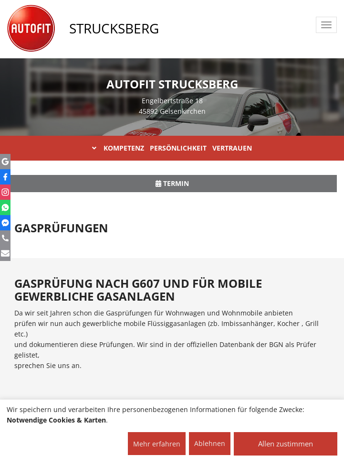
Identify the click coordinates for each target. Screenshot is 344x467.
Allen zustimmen (285, 443)
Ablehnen (209, 443)
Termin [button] (172, 183)
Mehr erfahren (156, 443)
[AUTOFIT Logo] (31, 28)
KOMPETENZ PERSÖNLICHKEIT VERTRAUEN (172, 147)
